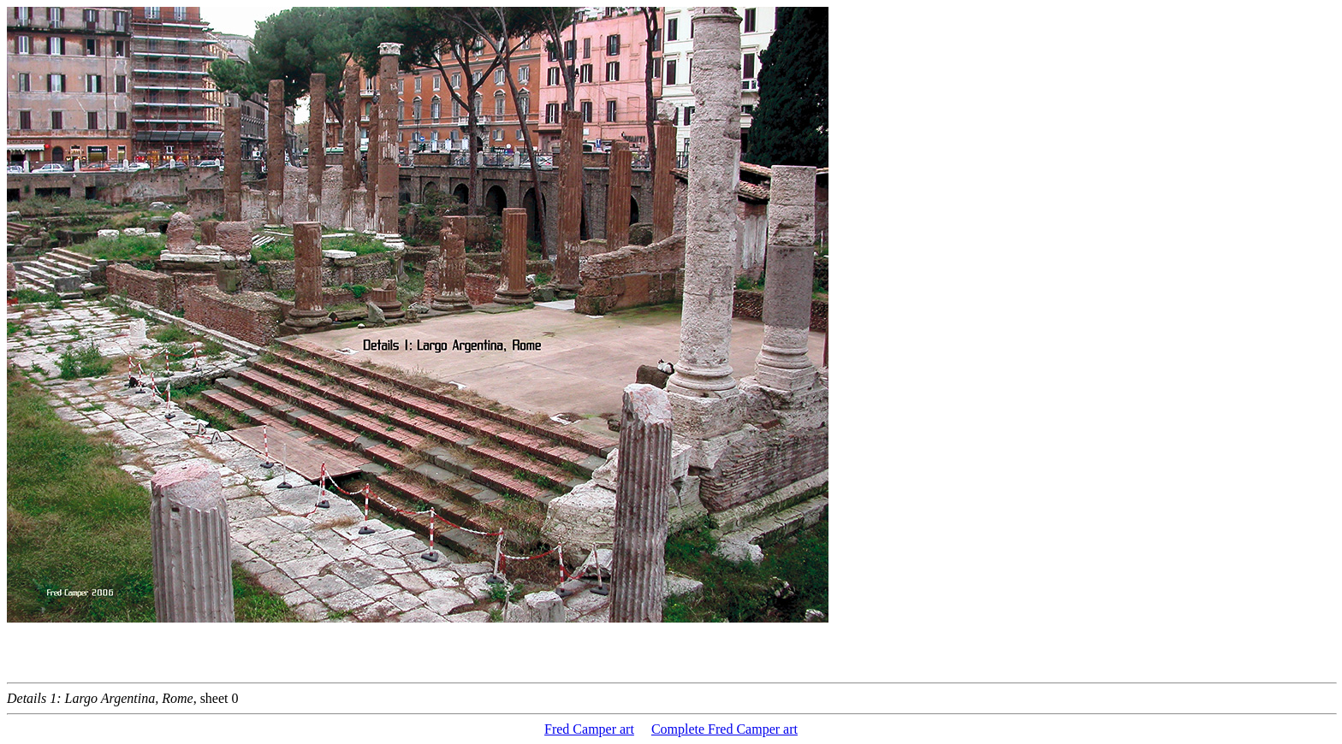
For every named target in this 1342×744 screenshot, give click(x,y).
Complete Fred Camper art (724, 729)
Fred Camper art (589, 729)
